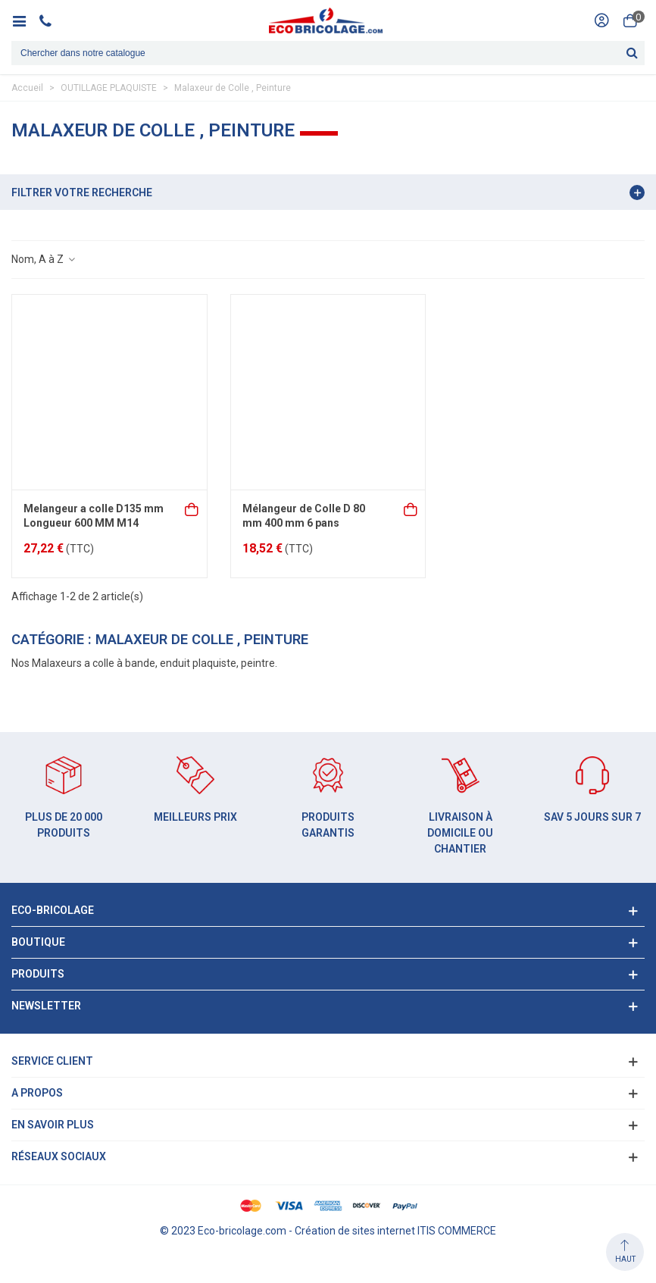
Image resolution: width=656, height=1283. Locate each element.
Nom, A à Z (44, 259)
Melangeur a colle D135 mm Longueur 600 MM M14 (93, 516)
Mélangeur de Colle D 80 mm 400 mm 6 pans (303, 516)
